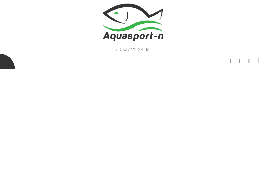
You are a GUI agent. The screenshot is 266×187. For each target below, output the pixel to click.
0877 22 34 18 (135, 49)
